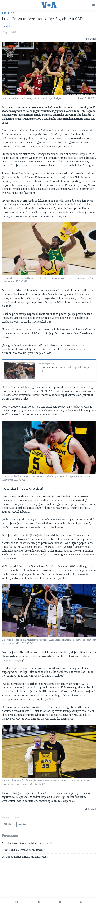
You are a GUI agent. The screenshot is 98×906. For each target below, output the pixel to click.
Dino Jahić (7, 26)
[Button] (90, 39)
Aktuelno (8, 13)
